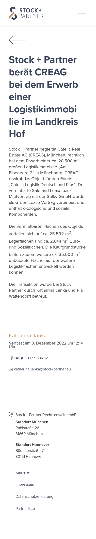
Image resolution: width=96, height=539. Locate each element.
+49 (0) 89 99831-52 (31, 358)
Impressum (25, 484)
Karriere (22, 472)
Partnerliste (25, 508)
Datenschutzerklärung (34, 496)
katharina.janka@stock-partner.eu (42, 369)
